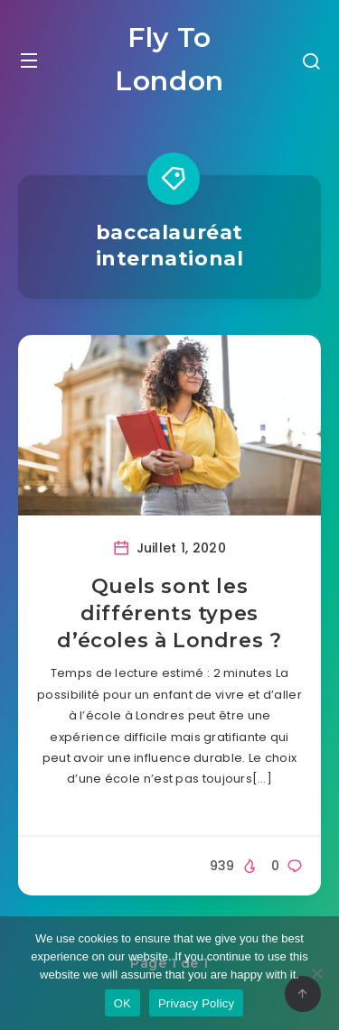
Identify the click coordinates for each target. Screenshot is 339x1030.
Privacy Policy (196, 1003)
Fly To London (169, 59)
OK (122, 1003)
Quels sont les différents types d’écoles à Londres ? (169, 613)
